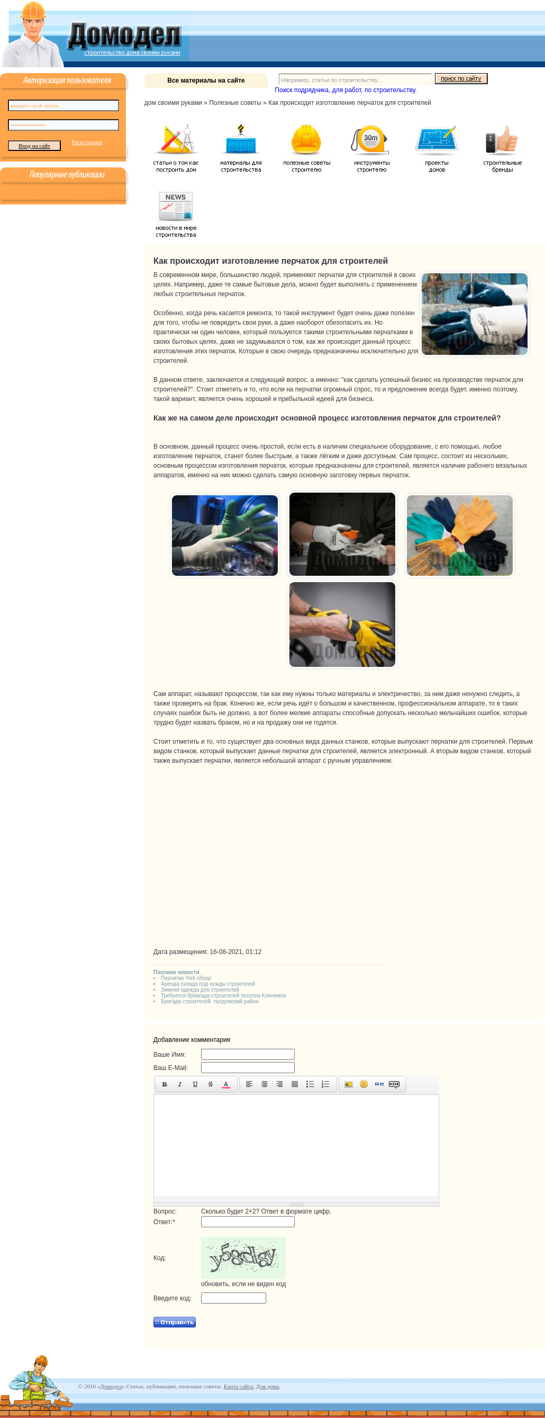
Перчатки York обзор (186, 978)
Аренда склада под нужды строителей (208, 984)
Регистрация (86, 142)
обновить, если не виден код (243, 1284)
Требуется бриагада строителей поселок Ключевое (223, 995)
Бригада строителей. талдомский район (210, 1001)
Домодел (111, 1386)
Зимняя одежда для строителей (200, 990)
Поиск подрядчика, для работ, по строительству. (345, 90)
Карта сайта (238, 1386)
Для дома (267, 1386)
